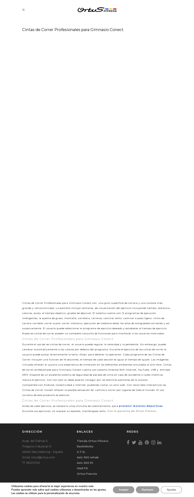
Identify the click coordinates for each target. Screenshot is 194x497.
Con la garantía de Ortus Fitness (131, 411)
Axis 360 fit (85, 463)
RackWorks (85, 446)
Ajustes (171, 490)
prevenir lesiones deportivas (141, 406)
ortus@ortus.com (43, 457)
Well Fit (82, 468)
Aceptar (123, 490)
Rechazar (147, 490)
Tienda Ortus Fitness (92, 441)
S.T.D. (81, 452)
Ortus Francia (87, 474)
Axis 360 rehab (88, 457)
